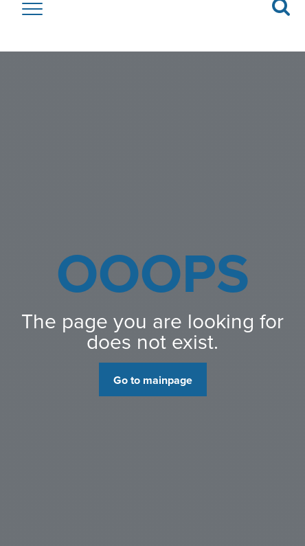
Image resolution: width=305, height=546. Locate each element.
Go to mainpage (152, 380)
